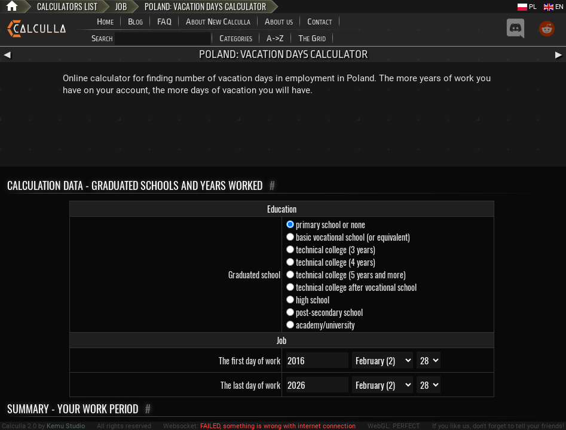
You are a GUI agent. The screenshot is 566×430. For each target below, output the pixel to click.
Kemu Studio (66, 426)
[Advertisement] (283, 134)
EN (554, 7)
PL (527, 7)
